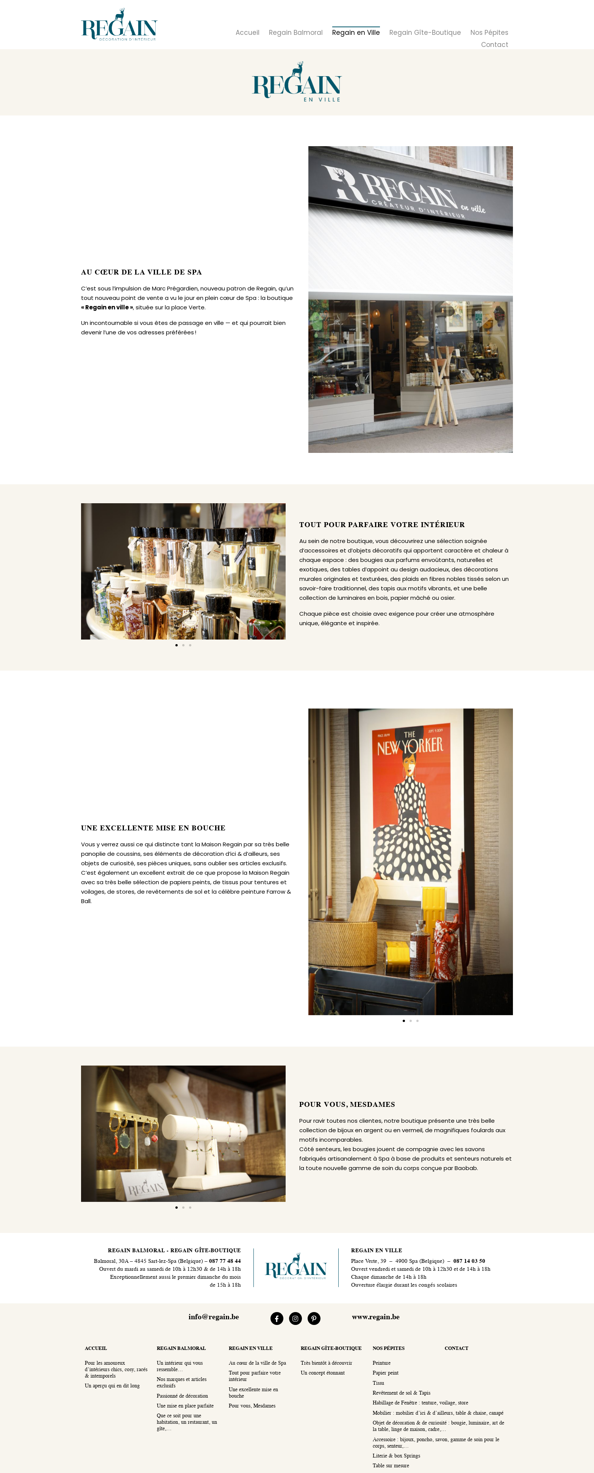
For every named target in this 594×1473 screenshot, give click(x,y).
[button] (176, 645)
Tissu (378, 1383)
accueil (96, 1348)
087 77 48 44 (224, 1261)
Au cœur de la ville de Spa (257, 1363)
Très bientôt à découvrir (326, 1363)
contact (457, 1348)
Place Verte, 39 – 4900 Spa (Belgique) (397, 1261)
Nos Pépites (489, 32)
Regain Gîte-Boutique (425, 32)
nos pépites (389, 1348)
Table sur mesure (391, 1466)
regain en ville (251, 1348)
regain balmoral (181, 1348)
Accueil (247, 32)
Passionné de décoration (182, 1396)
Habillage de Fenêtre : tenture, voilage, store (420, 1403)
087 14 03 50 (469, 1261)
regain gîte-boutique (331, 1348)
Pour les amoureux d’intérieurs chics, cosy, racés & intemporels (116, 1370)
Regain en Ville (356, 32)
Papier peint (386, 1373)
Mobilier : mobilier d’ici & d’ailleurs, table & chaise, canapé (438, 1413)
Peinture (382, 1363)
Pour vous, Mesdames (252, 1406)
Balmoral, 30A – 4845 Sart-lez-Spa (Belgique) (148, 1261)
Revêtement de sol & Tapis (401, 1393)
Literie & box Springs (396, 1456)
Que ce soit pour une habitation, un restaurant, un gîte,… (187, 1422)
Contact (494, 44)
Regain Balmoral (296, 32)
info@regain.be (214, 1317)
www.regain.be (376, 1317)
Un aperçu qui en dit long (112, 1386)
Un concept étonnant (323, 1373)
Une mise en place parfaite (185, 1406)
